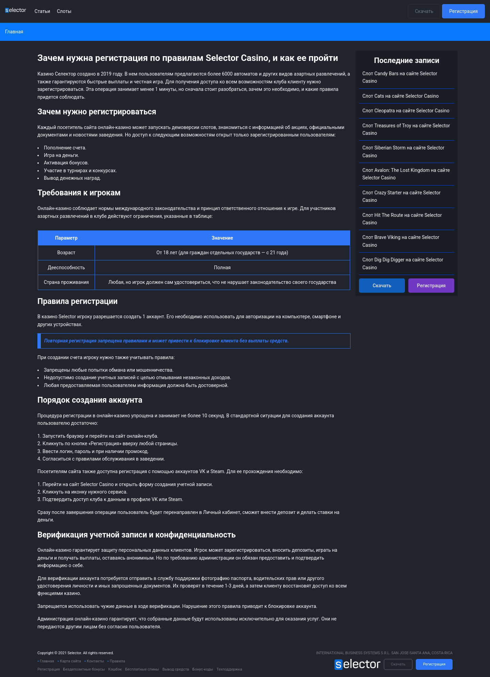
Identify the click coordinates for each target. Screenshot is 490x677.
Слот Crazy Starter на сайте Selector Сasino (401, 196)
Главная (47, 661)
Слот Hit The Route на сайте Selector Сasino (402, 218)
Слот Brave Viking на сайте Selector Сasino (400, 241)
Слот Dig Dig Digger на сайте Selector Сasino (402, 263)
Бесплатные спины (142, 669)
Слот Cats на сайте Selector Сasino (400, 96)
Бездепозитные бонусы (84, 669)
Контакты (95, 661)
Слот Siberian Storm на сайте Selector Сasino (403, 151)
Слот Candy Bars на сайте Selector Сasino (399, 77)
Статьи (42, 11)
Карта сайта (70, 661)
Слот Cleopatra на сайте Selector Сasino (406, 110)
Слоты (64, 11)
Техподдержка (229, 669)
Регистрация (463, 11)
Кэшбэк (115, 669)
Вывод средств (175, 669)
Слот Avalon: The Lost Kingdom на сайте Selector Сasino (406, 173)
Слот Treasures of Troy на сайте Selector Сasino (406, 129)
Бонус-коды (203, 669)
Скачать (424, 11)
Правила (117, 661)
